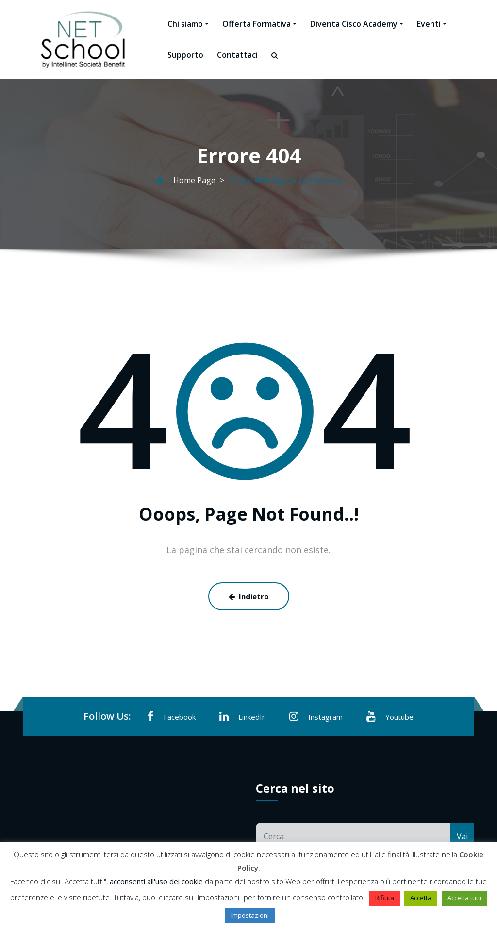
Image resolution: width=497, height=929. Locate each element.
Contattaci (237, 55)
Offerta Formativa (259, 23)
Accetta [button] (420, 898)
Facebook (172, 716)
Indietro (249, 596)
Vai (462, 836)
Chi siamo (188, 23)
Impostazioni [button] (250, 915)
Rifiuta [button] (384, 898)
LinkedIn (242, 716)
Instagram (316, 716)
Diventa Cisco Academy (356, 23)
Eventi (432, 23)
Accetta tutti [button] (464, 898)
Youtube (390, 716)
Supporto (185, 55)
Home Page (194, 180)
